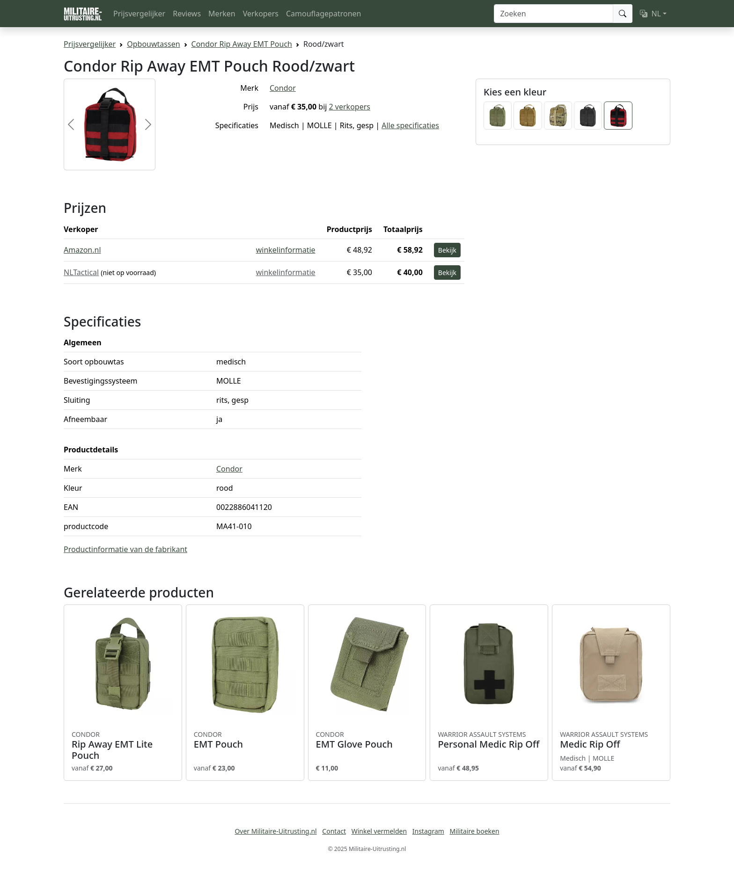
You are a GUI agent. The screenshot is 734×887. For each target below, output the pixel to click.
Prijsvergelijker (139, 13)
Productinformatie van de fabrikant (125, 549)
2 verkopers (349, 107)
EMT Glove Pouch (367, 740)
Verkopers (261, 13)
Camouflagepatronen (323, 13)
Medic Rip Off (611, 740)
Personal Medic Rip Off (489, 740)
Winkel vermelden (379, 831)
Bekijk (447, 250)
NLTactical (81, 272)
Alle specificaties (410, 125)
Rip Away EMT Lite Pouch (123, 746)
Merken (221, 13)
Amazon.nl (82, 250)
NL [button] (650, 13)
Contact (334, 831)
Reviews (187, 13)
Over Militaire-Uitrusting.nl (275, 831)
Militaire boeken (474, 831)
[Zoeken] (553, 13)
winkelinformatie (286, 250)
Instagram (428, 831)
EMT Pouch (245, 740)
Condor (283, 88)
